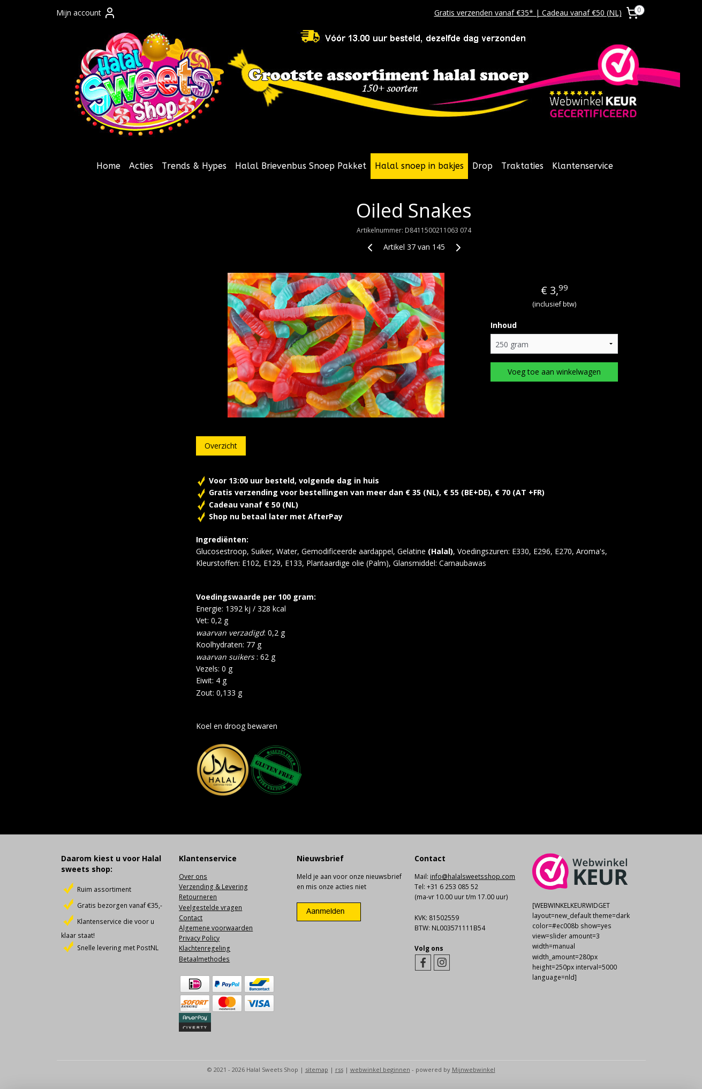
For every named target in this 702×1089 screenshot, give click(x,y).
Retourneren (198, 896)
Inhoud (503, 325)
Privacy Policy (199, 938)
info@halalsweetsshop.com (472, 876)
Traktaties (522, 166)
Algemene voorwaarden (216, 928)
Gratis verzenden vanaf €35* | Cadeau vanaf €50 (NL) (528, 13)
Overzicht (221, 446)
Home (108, 166)
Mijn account (86, 12)
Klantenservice (582, 166)
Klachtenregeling (204, 948)
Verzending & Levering (213, 886)
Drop (482, 166)
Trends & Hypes (194, 166)
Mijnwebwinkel (473, 1069)
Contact (190, 917)
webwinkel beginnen (380, 1069)
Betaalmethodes (204, 959)
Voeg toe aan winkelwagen (554, 372)
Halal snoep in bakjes (419, 166)
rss (339, 1069)
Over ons (193, 876)
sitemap (316, 1069)
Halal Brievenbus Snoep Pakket (300, 166)
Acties (141, 166)
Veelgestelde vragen (210, 907)
